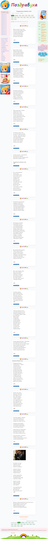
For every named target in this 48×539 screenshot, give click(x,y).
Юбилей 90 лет (4, 34)
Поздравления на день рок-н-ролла (43, 38)
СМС (2, 53)
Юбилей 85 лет (4, 33)
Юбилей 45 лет (4, 23)
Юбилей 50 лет (4, 24)
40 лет (12, 17)
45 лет (15, 17)
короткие (26, 21)
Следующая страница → (24, 516)
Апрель (43, 44)
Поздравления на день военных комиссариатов (43, 24)
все (12, 21)
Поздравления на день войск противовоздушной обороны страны (44, 35)
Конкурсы (3, 56)
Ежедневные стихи (4, 45)
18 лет (20, 15)
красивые (16, 15)
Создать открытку (16, 42)
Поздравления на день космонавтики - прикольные (44, 30)
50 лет (18, 17)
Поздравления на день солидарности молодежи (44, 41)
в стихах (12, 15)
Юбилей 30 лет (4, 18)
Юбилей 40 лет (4, 21)
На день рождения (4, 38)
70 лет (28, 17)
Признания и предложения (3, 47)
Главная (13, 13)
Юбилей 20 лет (4, 16)
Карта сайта (13, 532)
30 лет (29, 15)
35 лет (32, 15)
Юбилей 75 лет (4, 30)
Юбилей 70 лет (4, 28)
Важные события (4, 39)
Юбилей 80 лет (4, 31)
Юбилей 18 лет (4, 14)
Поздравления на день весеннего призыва (43, 27)
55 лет (21, 17)
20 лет (23, 15)
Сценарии (3, 60)
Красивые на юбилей (5, 13)
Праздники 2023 (41, 59)
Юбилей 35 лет (4, 20)
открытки (16, 21)
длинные (21, 21)
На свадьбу (3, 44)
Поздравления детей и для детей (5, 51)
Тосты (2, 54)
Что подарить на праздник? (41, 60)
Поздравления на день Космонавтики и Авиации (44, 32)
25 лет (26, 15)
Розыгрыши (3, 57)
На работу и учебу (4, 41)
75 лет (31, 17)
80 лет (34, 17)
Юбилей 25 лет (4, 17)
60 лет (24, 17)
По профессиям (4, 49)
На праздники (3, 42)
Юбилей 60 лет (4, 27)
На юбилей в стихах (4, 11)
